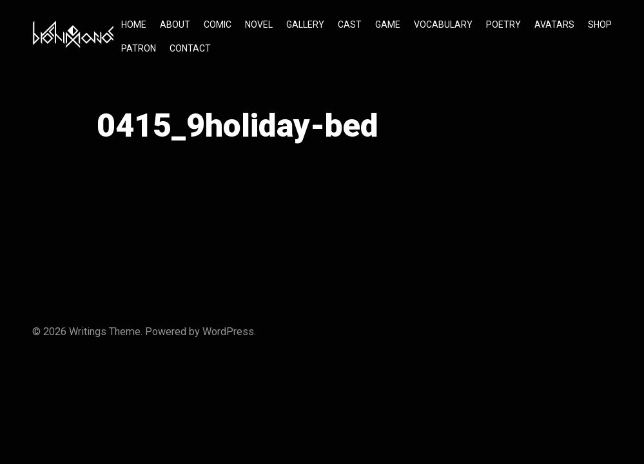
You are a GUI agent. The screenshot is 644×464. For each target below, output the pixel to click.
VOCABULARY (443, 24)
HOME (133, 24)
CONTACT (190, 48)
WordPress (228, 331)
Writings (87, 331)
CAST (350, 24)
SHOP (600, 24)
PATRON (138, 48)
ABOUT (175, 24)
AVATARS (554, 24)
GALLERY (305, 24)
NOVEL (259, 24)
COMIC (217, 24)
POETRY (503, 24)
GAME (387, 24)
